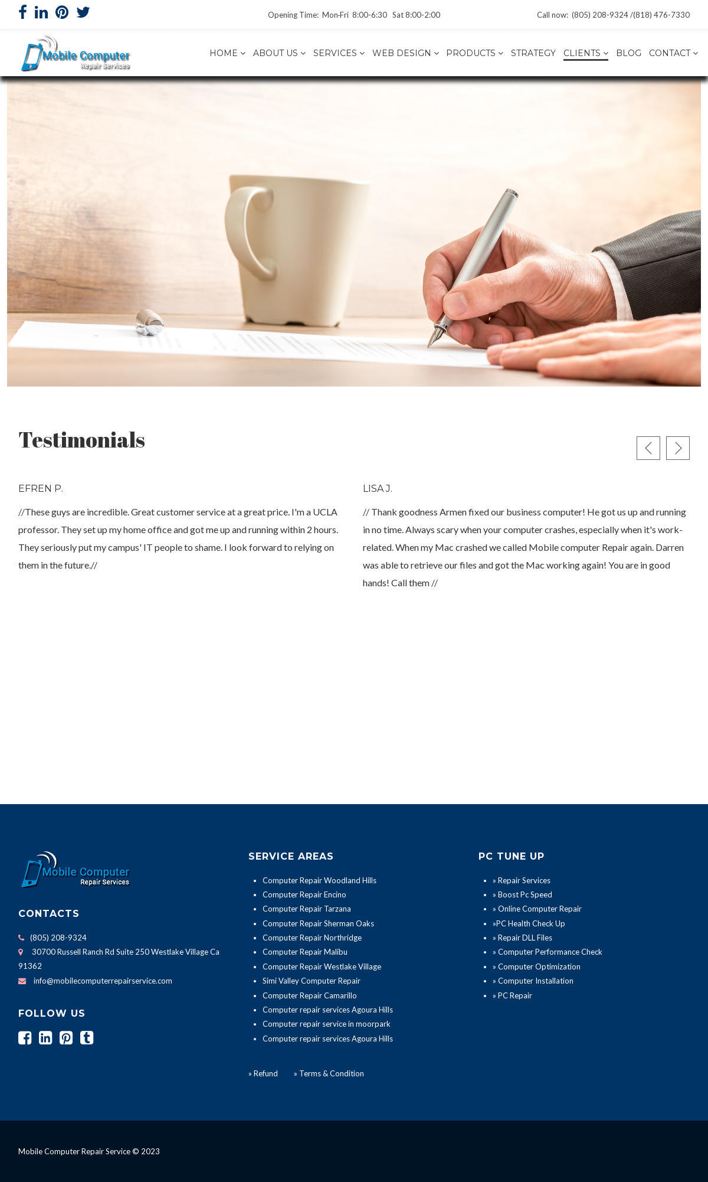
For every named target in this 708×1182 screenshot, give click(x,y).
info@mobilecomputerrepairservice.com (103, 980)
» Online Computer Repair (537, 908)
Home (223, 53)
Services (335, 53)
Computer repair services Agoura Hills (328, 1009)
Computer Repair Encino (304, 894)
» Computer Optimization (537, 966)
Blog (628, 53)
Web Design (401, 53)
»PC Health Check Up (529, 923)
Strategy (533, 53)
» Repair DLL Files (522, 937)
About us (275, 53)
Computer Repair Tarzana (307, 908)
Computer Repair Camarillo (310, 995)
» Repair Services (521, 880)
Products (471, 53)
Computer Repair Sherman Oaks (318, 923)
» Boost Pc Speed (522, 894)
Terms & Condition (330, 1073)
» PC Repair (512, 995)
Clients (582, 53)
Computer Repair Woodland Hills (319, 880)
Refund (266, 1073)
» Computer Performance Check (547, 951)
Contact (669, 53)
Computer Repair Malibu (305, 951)
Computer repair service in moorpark (327, 1023)
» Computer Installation (533, 980)
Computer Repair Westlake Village (322, 966)
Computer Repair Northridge (312, 937)
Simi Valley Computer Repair (311, 980)
